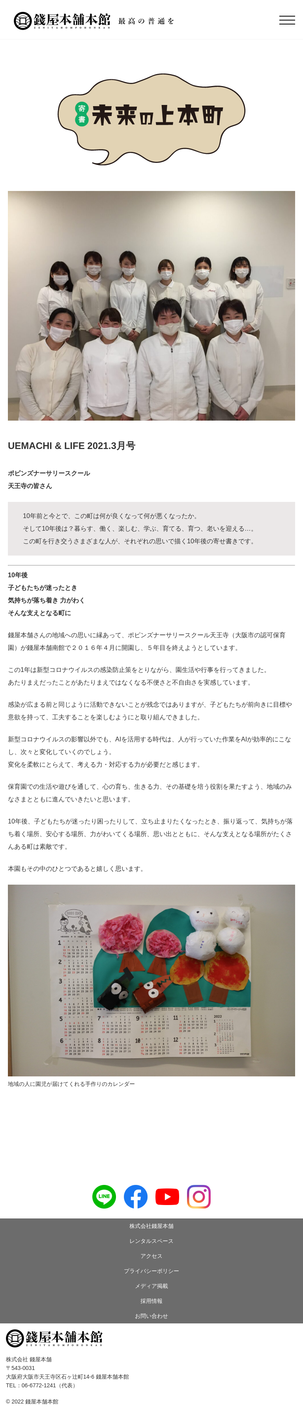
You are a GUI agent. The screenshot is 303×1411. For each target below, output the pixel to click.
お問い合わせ (151, 1316)
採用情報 (151, 1301)
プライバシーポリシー (151, 1271)
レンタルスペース (151, 1241)
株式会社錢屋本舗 (151, 1226)
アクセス (151, 1256)
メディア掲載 (151, 1286)
